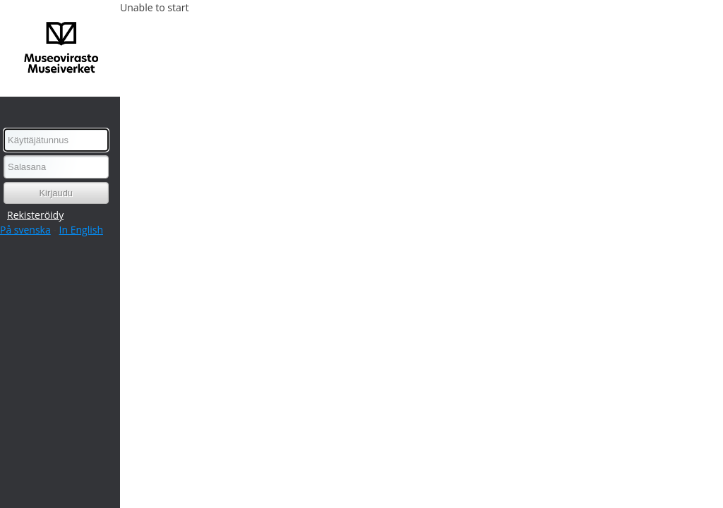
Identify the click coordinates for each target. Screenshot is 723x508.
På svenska (25, 229)
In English (81, 229)
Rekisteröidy (35, 215)
